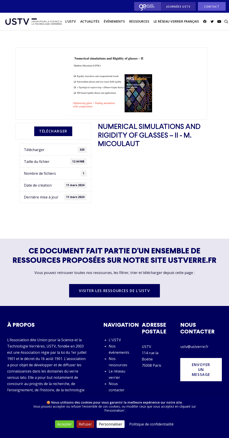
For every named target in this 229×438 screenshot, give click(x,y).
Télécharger (53, 131)
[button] (204, 22)
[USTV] (33, 22)
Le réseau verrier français (174, 22)
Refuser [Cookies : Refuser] (85, 424)
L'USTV (115, 339)
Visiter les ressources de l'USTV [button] (114, 290)
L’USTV (69, 22)
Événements (113, 22)
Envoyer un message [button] (202, 369)
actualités (88, 22)
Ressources (138, 22)
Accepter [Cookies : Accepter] (64, 424)
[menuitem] (146, 6)
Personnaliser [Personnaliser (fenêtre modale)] (110, 424)
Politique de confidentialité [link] (151, 424)
